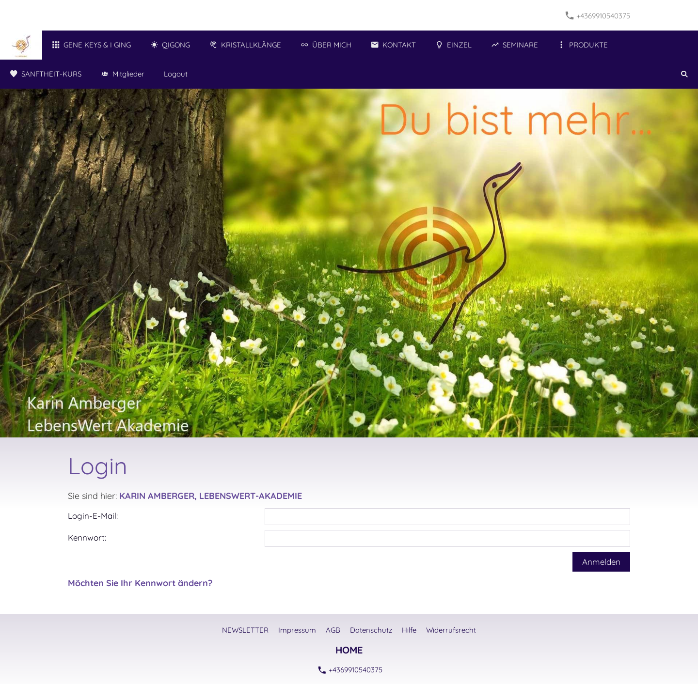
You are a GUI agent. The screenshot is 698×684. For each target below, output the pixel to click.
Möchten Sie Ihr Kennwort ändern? (140, 583)
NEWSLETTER (245, 630)
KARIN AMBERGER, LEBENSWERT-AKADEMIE (210, 495)
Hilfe (409, 630)
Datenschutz (371, 630)
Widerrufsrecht (451, 630)
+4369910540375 (598, 15)
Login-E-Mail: (93, 516)
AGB (333, 630)
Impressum (297, 630)
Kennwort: (87, 537)
